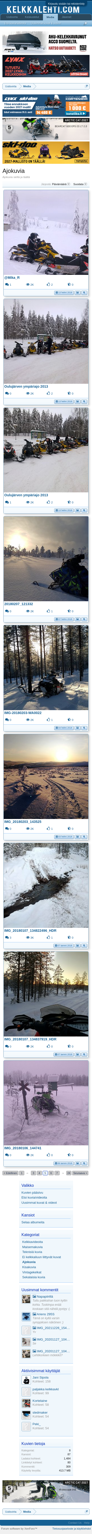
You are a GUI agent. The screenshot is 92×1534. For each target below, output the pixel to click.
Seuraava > (80, 1173)
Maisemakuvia (32, 1247)
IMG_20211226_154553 (52, 1328)
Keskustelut (32, 16)
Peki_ (37, 1424)
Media (50, 17)
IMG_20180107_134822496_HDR (30, 931)
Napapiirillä (43, 1296)
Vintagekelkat (31, 1272)
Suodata (80, 184)
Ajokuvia (29, 1262)
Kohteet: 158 (42, 1381)
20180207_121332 (18, 604)
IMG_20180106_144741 (22, 1148)
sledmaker (40, 1412)
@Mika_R (12, 278)
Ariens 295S (44, 1314)
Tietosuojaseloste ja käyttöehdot (71, 1528)
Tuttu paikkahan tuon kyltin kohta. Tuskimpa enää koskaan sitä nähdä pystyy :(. (52, 1304)
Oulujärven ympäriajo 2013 (26, 386)
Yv (34, 1332)
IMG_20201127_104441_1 (52, 1339)
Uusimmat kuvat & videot (39, 1202)
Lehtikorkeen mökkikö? (48, 1355)
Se (34, 1343)
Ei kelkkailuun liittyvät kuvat (41, 1257)
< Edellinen (10, 1173)
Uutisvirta (12, 16)
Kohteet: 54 (41, 1416)
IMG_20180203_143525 (22, 822)
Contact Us (74, 1522)
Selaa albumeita (33, 1222)
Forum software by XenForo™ (19, 1528)
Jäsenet (66, 16)
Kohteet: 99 (41, 1393)
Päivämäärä (61, 184)
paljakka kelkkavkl (46, 1389)
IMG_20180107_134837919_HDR (30, 1039)
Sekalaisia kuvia (33, 1277)
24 (68, 1173)
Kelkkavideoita (32, 1242)
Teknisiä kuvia (32, 1252)
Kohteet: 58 (41, 1404)
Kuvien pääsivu (32, 1192)
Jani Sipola (41, 1377)
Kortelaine (40, 1401)
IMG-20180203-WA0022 (23, 713)
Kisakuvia (29, 1267)
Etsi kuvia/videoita (34, 1197)
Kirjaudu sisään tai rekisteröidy (66, 3)
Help (87, 1522)
